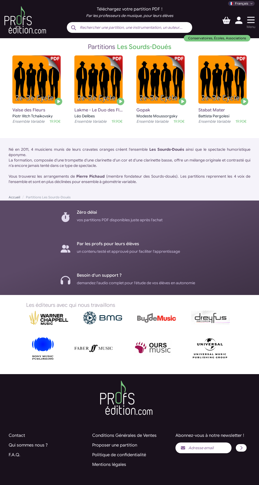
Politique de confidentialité (119, 455)
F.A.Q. (14, 455)
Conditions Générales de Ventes (124, 435)
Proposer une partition (114, 445)
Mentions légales (109, 464)
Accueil (14, 197)
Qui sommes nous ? (28, 445)
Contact (17, 435)
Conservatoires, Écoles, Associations (217, 38)
